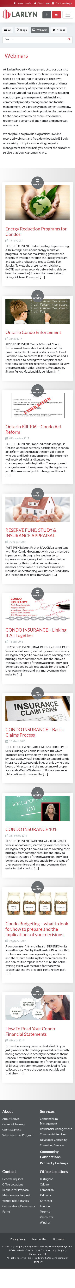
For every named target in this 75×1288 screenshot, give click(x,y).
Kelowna (45, 1195)
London (45, 1206)
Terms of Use (39, 1239)
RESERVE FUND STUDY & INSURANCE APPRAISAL (30, 532)
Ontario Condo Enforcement (33, 332)
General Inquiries (12, 1179)
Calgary (45, 1184)
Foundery (37, 1262)
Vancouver (46, 1217)
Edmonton (47, 1190)
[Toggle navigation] (67, 15)
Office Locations (12, 1184)
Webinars (39, 30)
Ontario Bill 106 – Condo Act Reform (33, 429)
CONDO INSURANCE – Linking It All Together (35, 632)
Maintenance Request (16, 1195)
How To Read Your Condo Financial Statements (30, 1031)
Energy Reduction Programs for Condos (36, 231)
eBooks (59, 30)
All (7, 30)
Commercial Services (53, 1134)
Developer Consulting (53, 1140)
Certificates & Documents (18, 1206)
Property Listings (54, 1163)
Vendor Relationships (15, 1201)
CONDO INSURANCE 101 (30, 829)
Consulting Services (52, 1145)
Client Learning (11, 1130)
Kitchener (46, 1201)
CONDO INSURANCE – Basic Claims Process (34, 732)
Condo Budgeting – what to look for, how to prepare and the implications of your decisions (36, 929)
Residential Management (56, 1129)
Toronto (45, 1211)
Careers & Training (13, 1124)
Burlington (46, 1179)
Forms (6, 1211)
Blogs (22, 30)
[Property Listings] (46, 14)
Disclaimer (59, 1239)
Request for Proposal (15, 1190)
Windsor (45, 1222)
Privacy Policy (17, 1239)
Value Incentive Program (17, 1135)
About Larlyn (10, 1119)
